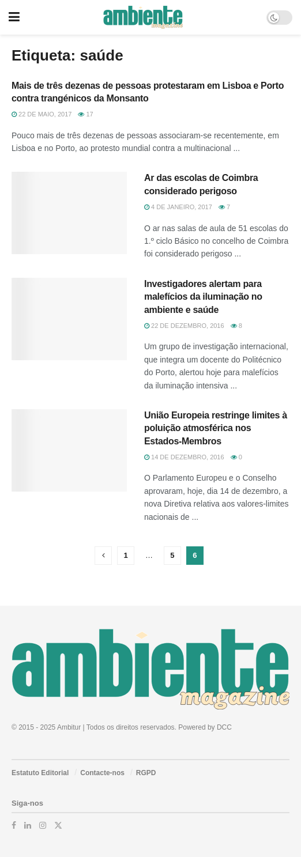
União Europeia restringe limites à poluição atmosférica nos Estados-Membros (215, 428)
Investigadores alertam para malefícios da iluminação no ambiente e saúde (203, 297)
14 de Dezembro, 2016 (184, 457)
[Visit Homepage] (142, 17)
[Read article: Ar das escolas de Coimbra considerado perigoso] (69, 213)
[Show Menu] (14, 17)
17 (85, 114)
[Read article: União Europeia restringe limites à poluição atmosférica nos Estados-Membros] (69, 450)
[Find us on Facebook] (14, 825)
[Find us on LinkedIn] (27, 825)
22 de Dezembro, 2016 (184, 325)
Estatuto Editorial (40, 773)
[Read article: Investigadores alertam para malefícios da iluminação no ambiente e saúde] (69, 319)
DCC (224, 727)
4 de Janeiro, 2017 (178, 206)
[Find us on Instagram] (42, 825)
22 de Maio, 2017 (42, 114)
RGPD (146, 773)
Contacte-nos (102, 773)
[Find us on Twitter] (58, 825)
